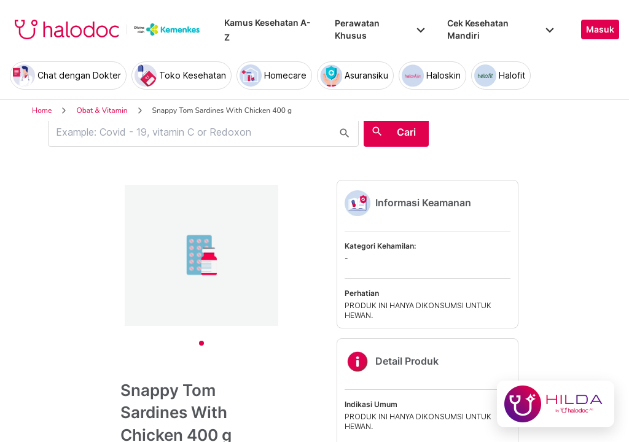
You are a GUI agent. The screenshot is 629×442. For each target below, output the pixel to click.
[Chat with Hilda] (555, 404)
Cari (406, 132)
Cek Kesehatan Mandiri (502, 29)
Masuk (600, 29)
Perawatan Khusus (381, 29)
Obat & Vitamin (101, 110)
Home (42, 110)
